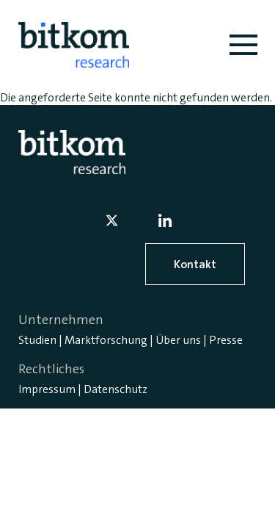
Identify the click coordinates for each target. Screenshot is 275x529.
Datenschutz (115, 389)
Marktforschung (106, 340)
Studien (37, 340)
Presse (226, 340)
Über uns (178, 340)
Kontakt (195, 264)
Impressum (47, 389)
